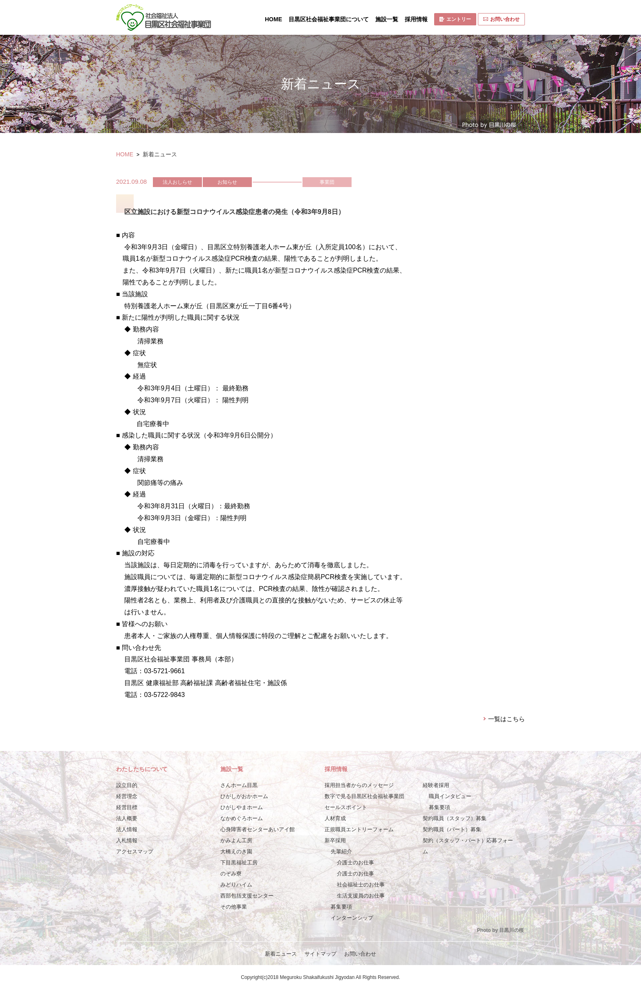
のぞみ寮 (231, 873)
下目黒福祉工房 (239, 862)
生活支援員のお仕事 (361, 896)
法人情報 (126, 829)
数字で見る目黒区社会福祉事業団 (364, 796)
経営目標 (126, 807)
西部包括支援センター (246, 896)
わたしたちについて (142, 769)
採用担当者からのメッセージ (359, 785)
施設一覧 (386, 19)
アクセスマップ (134, 851)
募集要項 (341, 907)
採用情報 (416, 19)
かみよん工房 (236, 840)
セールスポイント (346, 807)
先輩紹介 (341, 851)
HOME (273, 19)
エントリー (455, 19)
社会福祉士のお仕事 (361, 885)
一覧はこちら (506, 718)
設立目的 (126, 785)
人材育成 (335, 818)
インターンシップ (352, 918)
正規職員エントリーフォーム (359, 829)
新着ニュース (281, 954)
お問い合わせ (501, 19)
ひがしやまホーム (241, 807)
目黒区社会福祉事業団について (329, 19)
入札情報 (126, 840)
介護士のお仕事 (355, 862)
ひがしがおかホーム (244, 796)
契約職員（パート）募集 (452, 829)
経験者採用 (436, 785)
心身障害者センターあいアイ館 (257, 829)
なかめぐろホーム (241, 818)
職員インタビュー (450, 796)
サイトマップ (320, 954)
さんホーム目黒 (239, 785)
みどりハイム (236, 885)
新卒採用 (335, 840)
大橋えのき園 (236, 851)
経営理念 (126, 796)
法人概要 (126, 818)
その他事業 (233, 907)
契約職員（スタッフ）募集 (454, 818)
